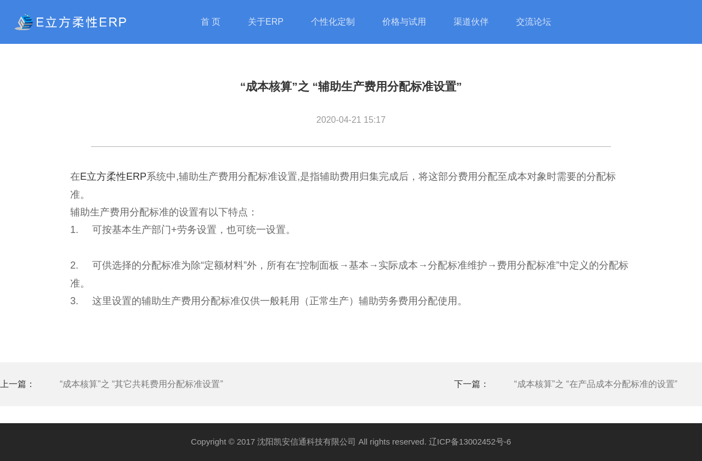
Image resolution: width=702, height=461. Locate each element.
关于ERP (266, 21)
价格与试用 (404, 21)
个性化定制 (333, 21)
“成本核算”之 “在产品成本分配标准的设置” (595, 384)
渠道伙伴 (471, 21)
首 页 (210, 21)
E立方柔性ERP (113, 176)
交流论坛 (533, 21)
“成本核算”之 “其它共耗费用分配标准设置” (141, 384)
